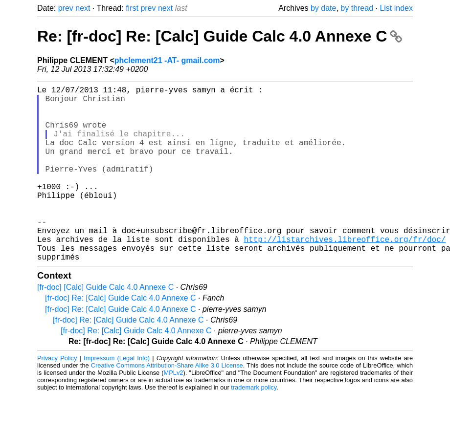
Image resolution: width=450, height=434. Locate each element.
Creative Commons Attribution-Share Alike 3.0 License (167, 404)
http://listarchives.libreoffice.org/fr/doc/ (345, 274)
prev (65, 8)
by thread (356, 8)
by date (323, 8)
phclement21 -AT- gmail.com (167, 60)
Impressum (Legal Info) (117, 397)
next (82, 8)
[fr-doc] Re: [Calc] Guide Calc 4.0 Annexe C (120, 337)
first (132, 8)
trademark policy (253, 426)
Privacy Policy (57, 397)
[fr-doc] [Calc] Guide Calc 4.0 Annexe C (105, 326)
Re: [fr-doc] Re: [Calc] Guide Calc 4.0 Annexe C (219, 36)
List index (396, 8)
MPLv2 (173, 411)
